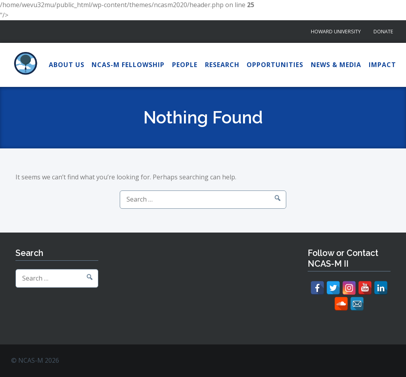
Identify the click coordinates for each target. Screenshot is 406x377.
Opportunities (275, 64)
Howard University (336, 31)
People (184, 64)
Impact (382, 64)
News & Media (336, 64)
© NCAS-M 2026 (35, 360)
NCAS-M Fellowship (128, 64)
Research (222, 64)
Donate (383, 31)
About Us (66, 64)
